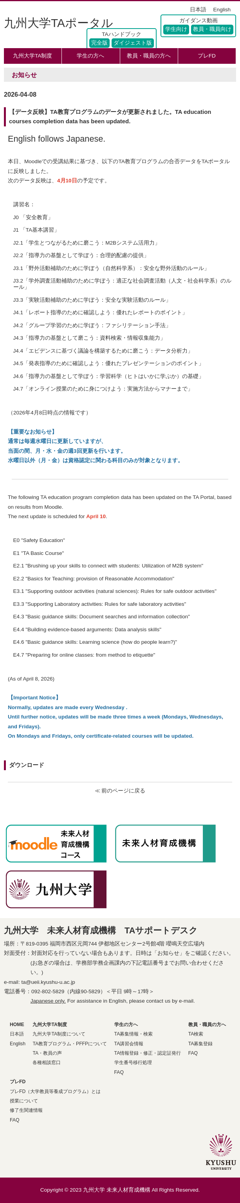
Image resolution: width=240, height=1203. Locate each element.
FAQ (119, 1072)
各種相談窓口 (46, 1062)
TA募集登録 (200, 1043)
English (222, 10)
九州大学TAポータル (58, 23)
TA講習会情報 (129, 1043)
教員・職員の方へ (149, 56)
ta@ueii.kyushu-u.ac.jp (48, 982)
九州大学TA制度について (58, 1034)
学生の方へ (90, 56)
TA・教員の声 (47, 1053)
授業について (24, 1101)
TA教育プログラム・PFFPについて (69, 1043)
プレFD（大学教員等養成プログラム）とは (55, 1091)
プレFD (207, 56)
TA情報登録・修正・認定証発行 (147, 1053)
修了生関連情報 (26, 1110)
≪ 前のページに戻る (120, 791)
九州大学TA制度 (32, 56)
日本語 (198, 10)
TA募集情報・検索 (133, 1034)
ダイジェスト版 (133, 43)
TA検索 (196, 1034)
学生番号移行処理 (133, 1062)
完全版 (99, 43)
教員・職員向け (212, 29)
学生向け (176, 29)
